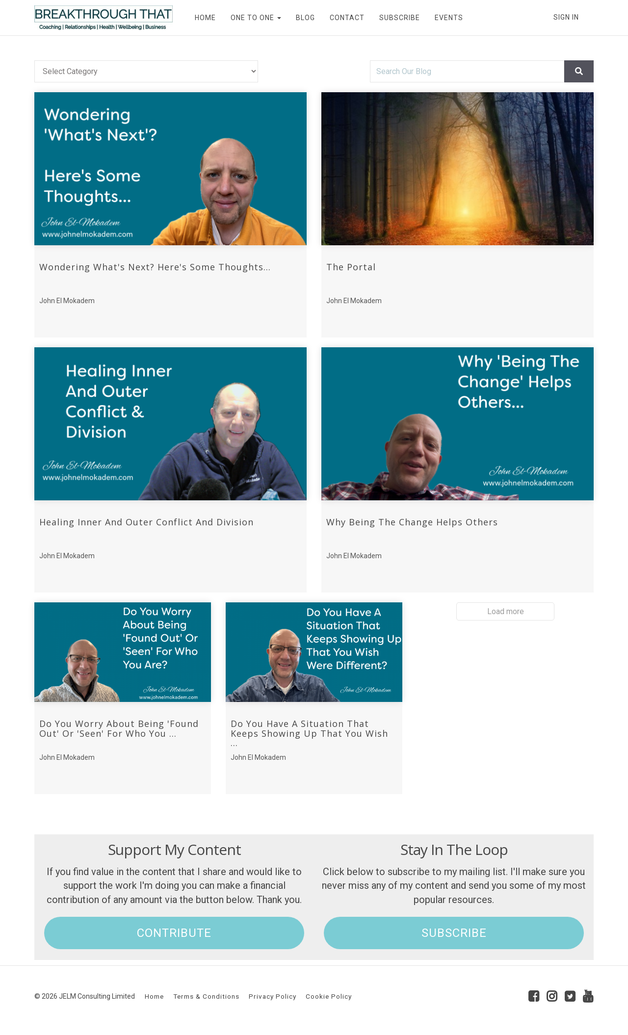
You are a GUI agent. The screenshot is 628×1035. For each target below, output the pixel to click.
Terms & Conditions (206, 996)
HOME (205, 18)
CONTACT (347, 18)
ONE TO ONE (256, 18)
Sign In (566, 17)
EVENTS (449, 18)
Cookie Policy (329, 996)
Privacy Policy (272, 996)
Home (154, 996)
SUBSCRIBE (399, 18)
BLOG (305, 18)
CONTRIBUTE (174, 933)
